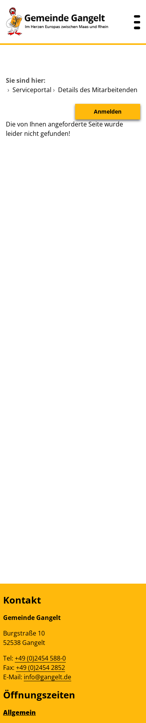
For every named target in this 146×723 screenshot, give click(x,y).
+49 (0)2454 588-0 (40, 658)
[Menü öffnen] (137, 22)
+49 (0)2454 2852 (40, 667)
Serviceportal (31, 89)
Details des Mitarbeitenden (97, 89)
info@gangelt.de (47, 677)
